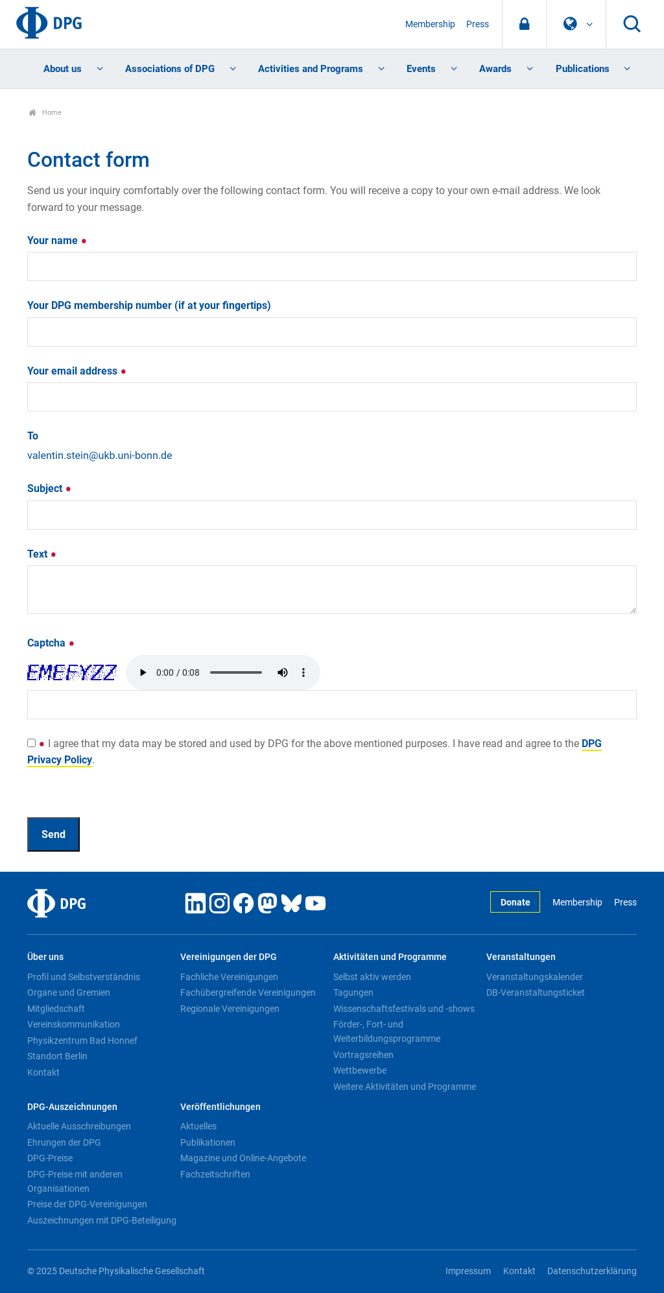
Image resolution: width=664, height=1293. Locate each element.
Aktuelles (198, 1126)
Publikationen (207, 1142)
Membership (430, 24)
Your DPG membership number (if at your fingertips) (149, 305)
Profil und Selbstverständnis (83, 977)
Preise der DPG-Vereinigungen (87, 1204)
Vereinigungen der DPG (228, 957)
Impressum (468, 1271)
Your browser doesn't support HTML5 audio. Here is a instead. (223, 672)
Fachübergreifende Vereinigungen (248, 992)
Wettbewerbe (359, 1070)
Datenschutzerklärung (592, 1271)
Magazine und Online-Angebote (243, 1158)
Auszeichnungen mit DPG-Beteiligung (101, 1220)
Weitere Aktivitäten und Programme (404, 1086)
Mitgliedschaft (56, 1009)
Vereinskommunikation (73, 1024)
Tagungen (353, 992)
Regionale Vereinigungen (229, 1009)
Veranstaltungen (521, 957)
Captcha (51, 643)
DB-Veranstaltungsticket (535, 992)
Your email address (77, 371)
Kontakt (43, 1072)
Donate (515, 902)
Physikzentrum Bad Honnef (82, 1040)
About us (62, 69)
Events (421, 69)
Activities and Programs (310, 69)
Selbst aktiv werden (372, 977)
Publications (583, 69)
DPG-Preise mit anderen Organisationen (75, 1181)
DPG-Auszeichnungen (72, 1107)
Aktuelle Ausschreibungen (79, 1126)
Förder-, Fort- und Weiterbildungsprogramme (386, 1031)
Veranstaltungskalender (534, 977)
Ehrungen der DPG (64, 1142)
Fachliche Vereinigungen (229, 977)
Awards (495, 69)
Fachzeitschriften (215, 1174)
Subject (49, 488)
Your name (57, 240)
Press (477, 24)
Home (45, 112)
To (32, 436)
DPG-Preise (50, 1158)
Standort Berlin (57, 1056)
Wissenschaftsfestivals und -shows (404, 1009)
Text (42, 554)
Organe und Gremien (68, 992)
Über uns (45, 957)
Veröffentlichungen (220, 1107)
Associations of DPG (170, 69)
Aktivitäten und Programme (390, 957)
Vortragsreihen (363, 1055)
